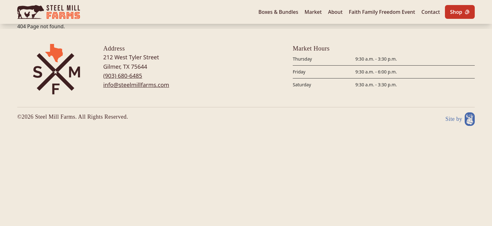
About (335, 11)
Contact (430, 11)
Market (313, 11)
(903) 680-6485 (122, 75)
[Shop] (460, 12)
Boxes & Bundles (278, 11)
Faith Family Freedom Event (382, 11)
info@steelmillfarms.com (136, 85)
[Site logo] (48, 12)
